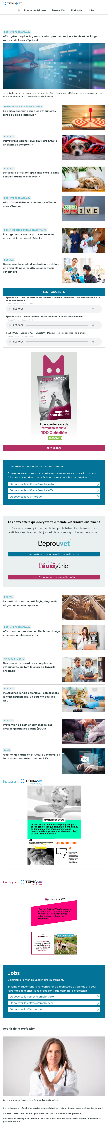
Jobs (91, 10)
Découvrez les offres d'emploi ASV (31, 490)
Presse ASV (58, 10)
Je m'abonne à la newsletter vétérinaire (54, 554)
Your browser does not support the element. (54, 309)
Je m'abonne (54, 447)
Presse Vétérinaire (35, 10)
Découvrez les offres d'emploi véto (32, 484)
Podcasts (76, 10)
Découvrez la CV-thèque (26, 496)
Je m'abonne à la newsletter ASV (54, 577)
